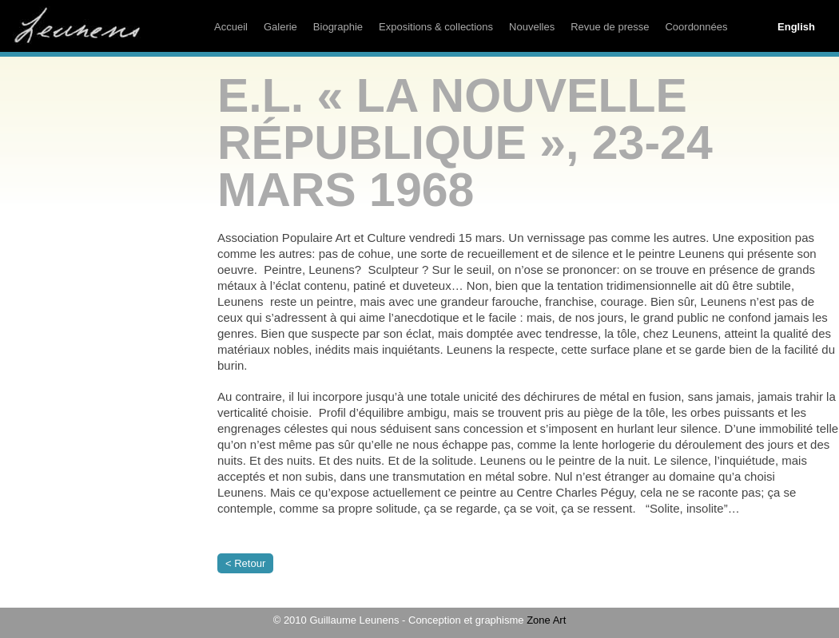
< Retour (245, 563)
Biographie (338, 27)
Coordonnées (696, 27)
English (796, 27)
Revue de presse (610, 27)
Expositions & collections (436, 27)
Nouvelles (532, 27)
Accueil (231, 27)
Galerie (280, 27)
